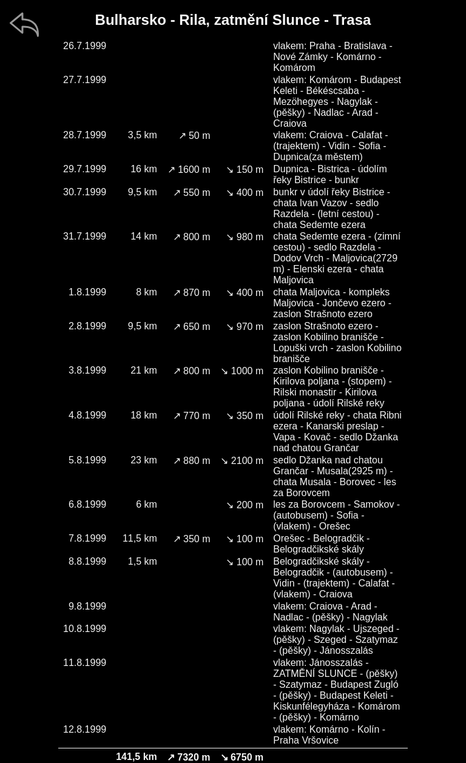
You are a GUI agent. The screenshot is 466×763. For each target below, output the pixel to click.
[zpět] (24, 24)
